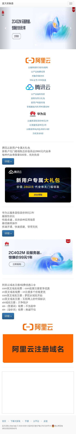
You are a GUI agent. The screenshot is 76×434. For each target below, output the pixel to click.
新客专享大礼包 (38, 98)
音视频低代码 (33, 107)
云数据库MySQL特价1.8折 (38, 129)
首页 (4, 421)
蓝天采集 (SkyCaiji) (9, 426)
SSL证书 (33, 80)
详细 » (8, 161)
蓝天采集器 (7, 3)
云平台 (36, 421)
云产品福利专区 (38, 94)
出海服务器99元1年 (37, 125)
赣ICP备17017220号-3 (42, 426)
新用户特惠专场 (38, 102)
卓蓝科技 (30, 426)
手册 (27, 421)
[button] (5, 28)
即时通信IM (44, 107)
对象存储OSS (38, 76)
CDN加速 (42, 80)
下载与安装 (15, 421)
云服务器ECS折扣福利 (38, 67)
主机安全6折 (38, 133)
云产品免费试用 (38, 72)
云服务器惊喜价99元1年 (37, 121)
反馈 (46, 421)
